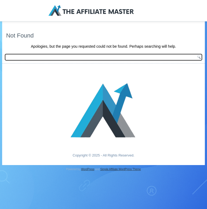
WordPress (87, 169)
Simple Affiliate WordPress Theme (120, 169)
